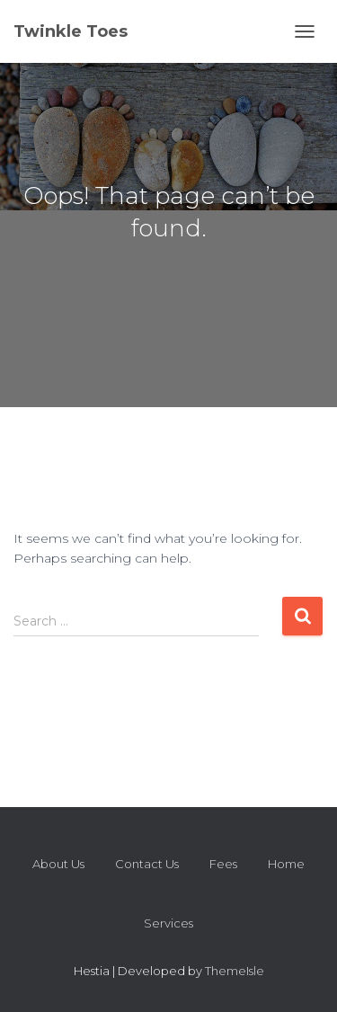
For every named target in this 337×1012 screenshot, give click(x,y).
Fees (223, 864)
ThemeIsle (234, 970)
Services (168, 923)
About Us (58, 864)
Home (286, 864)
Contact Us (147, 864)
